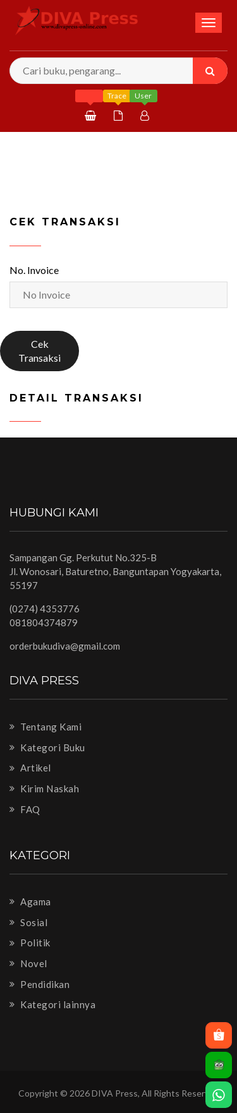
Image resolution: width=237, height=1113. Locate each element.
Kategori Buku (47, 747)
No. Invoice (34, 270)
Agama (30, 901)
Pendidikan (39, 984)
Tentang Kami (45, 726)
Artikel (30, 767)
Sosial (28, 922)
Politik (30, 942)
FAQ (24, 809)
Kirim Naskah (44, 788)
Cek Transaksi (39, 351)
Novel (28, 963)
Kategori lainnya (52, 1004)
